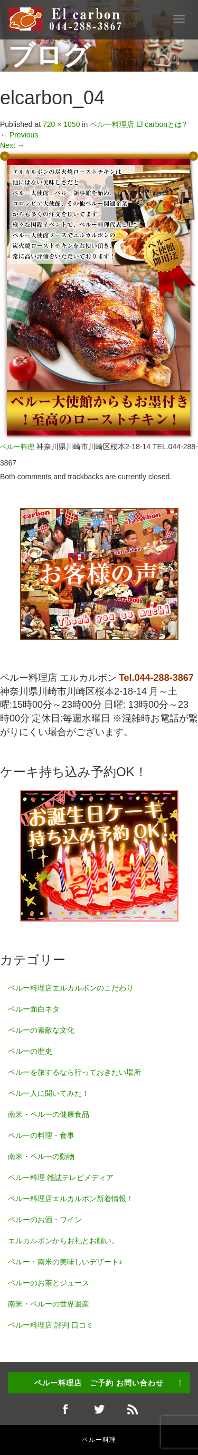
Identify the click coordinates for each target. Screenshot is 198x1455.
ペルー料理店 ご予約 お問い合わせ (99, 1383)
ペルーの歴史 (30, 1051)
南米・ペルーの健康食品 (48, 1114)
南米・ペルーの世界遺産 (48, 1304)
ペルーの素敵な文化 (41, 1030)
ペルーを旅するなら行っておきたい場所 (74, 1072)
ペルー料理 (17, 447)
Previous (19, 135)
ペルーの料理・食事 (41, 1135)
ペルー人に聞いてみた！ (48, 1093)
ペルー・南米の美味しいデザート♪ (65, 1262)
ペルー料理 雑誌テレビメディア (61, 1177)
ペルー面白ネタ (34, 1009)
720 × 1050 (61, 124)
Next (12, 145)
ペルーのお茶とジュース (48, 1283)
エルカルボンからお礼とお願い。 (63, 1240)
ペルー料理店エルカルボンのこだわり (71, 988)
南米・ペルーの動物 (41, 1156)
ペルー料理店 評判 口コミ (50, 1325)
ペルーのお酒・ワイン (45, 1219)
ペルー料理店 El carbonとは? (138, 124)
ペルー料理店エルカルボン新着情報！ (71, 1198)
